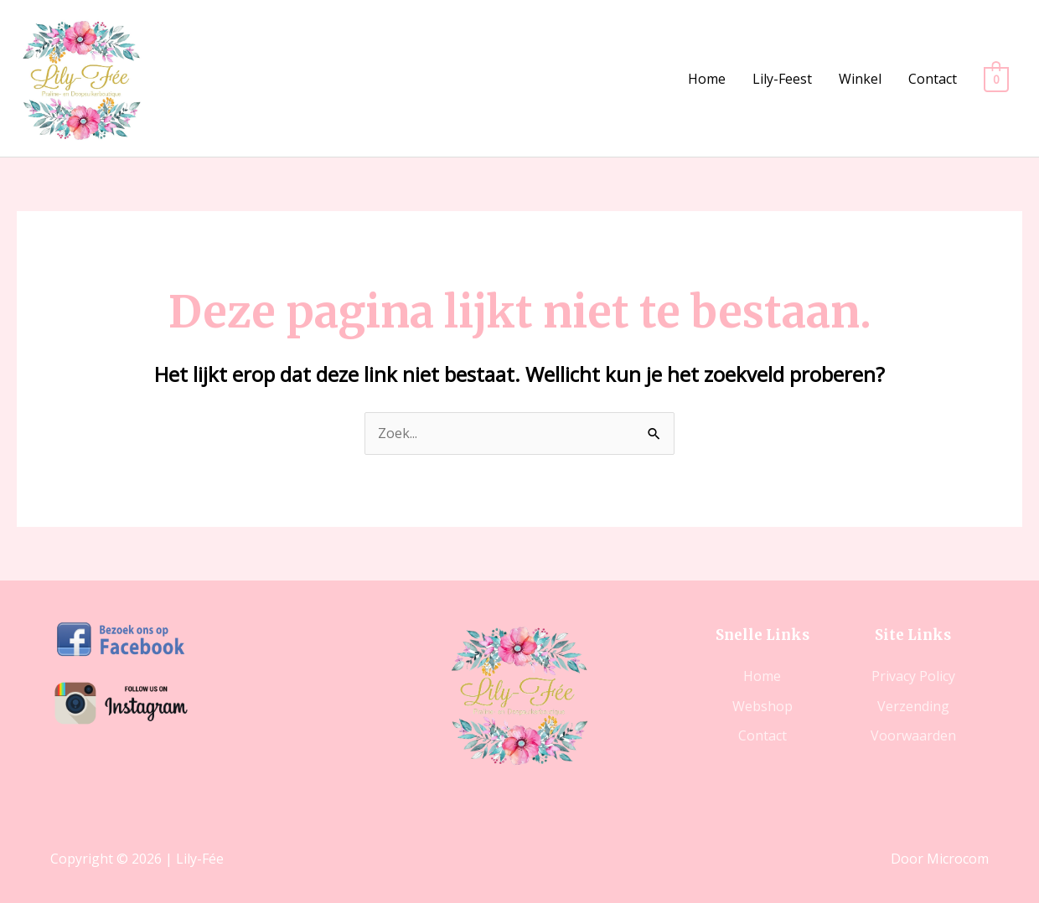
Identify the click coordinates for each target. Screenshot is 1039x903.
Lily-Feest (783, 79)
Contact (933, 79)
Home (707, 79)
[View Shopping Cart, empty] (997, 79)
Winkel (861, 79)
